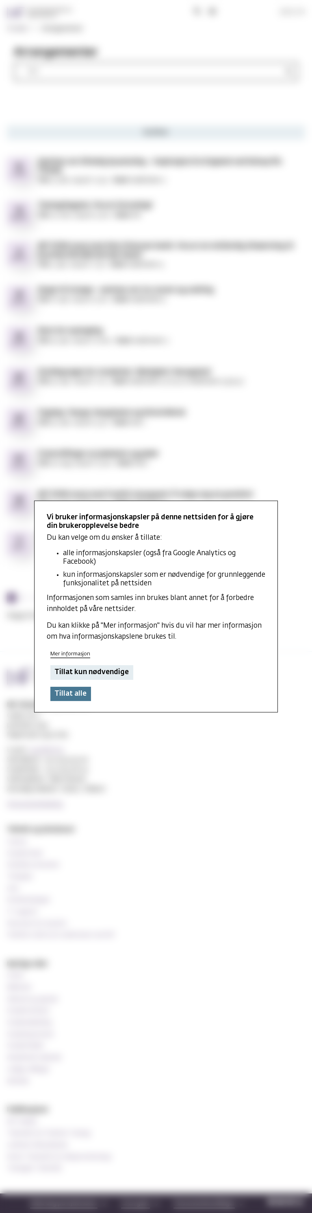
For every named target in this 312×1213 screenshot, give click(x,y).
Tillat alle (70, 693)
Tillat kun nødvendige (91, 672)
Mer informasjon (70, 654)
